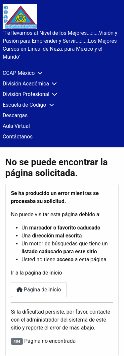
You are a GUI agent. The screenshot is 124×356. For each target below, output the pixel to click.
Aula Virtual (16, 126)
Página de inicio (39, 289)
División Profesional (26, 94)
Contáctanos (18, 136)
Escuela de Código (24, 105)
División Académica (26, 83)
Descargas (15, 115)
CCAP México (19, 73)
